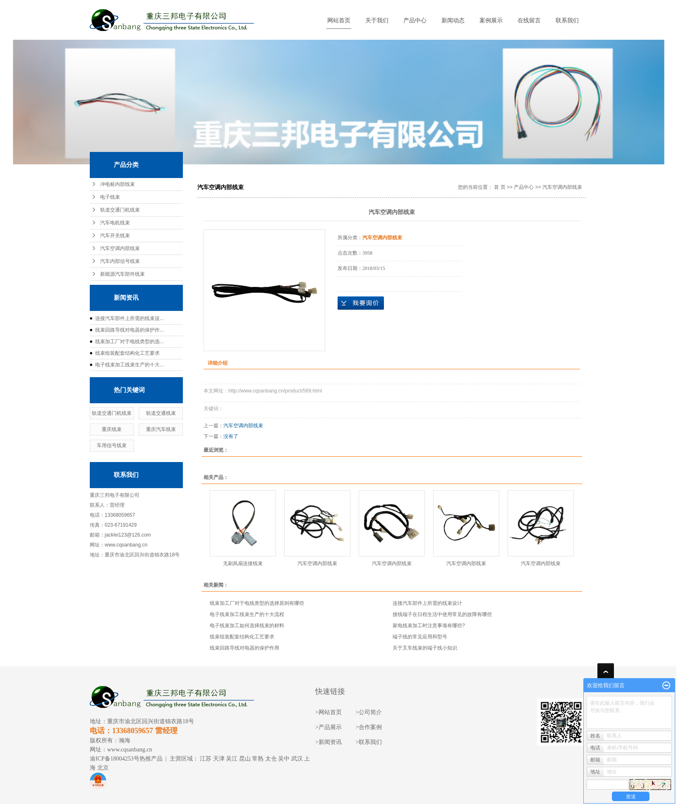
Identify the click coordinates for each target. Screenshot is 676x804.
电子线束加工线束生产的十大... (129, 365)
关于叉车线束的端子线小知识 (425, 648)
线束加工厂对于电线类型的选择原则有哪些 (257, 603)
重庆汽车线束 (161, 429)
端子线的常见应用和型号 (420, 637)
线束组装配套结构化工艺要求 (127, 353)
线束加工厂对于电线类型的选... (129, 341)
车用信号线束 (112, 445)
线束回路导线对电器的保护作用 (244, 648)
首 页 (499, 187)
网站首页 (338, 20)
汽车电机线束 (115, 223)
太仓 (271, 759)
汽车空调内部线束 (120, 248)
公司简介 (370, 712)
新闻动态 (453, 20)
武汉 (297, 759)
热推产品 (151, 759)
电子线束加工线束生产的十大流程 (247, 614)
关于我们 (376, 20)
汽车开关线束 (115, 235)
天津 (219, 759)
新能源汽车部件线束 (122, 274)
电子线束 (110, 197)
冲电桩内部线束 (117, 184)
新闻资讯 (330, 742)
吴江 (231, 759)
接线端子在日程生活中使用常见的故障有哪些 (442, 614)
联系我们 (567, 20)
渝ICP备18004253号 (114, 759)
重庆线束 (112, 429)
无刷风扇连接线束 (243, 563)
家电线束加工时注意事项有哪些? (429, 625)
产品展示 (330, 727)
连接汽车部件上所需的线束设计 (427, 603)
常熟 (258, 759)
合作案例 (370, 727)
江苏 (205, 759)
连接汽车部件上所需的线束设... (129, 318)
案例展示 (491, 20)
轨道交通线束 (161, 413)
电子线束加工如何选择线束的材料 (247, 625)
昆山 (245, 759)
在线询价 (361, 303)
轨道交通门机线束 (120, 210)
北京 (103, 768)
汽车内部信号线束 (120, 261)
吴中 (284, 759)
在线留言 (529, 20)
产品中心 (415, 20)
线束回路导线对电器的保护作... (129, 330)
